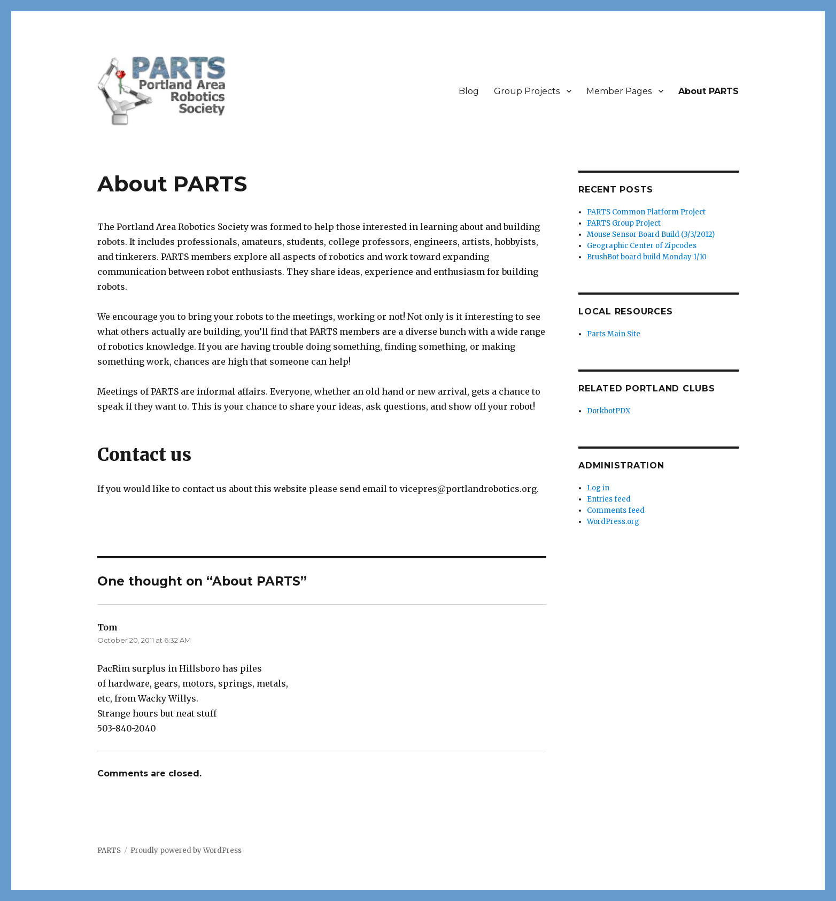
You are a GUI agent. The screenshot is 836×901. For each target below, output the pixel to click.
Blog (469, 91)
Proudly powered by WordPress (186, 850)
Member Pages (619, 91)
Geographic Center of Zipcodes (641, 245)
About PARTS (708, 91)
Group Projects (527, 91)
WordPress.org (613, 521)
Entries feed (609, 499)
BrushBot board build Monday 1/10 (647, 256)
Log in (598, 487)
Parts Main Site (613, 333)
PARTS (109, 850)
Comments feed (616, 510)
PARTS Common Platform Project (646, 212)
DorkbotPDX (608, 410)
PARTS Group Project (624, 223)
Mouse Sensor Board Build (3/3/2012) (651, 234)
